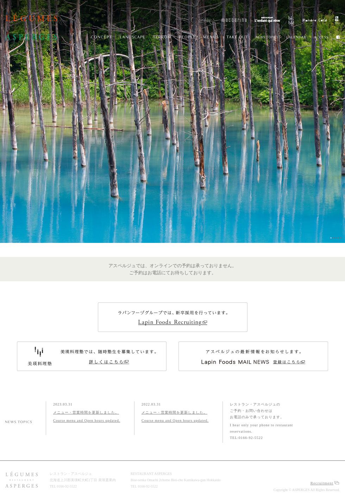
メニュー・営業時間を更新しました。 (86, 412)
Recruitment (324, 483)
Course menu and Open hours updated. (86, 420)
